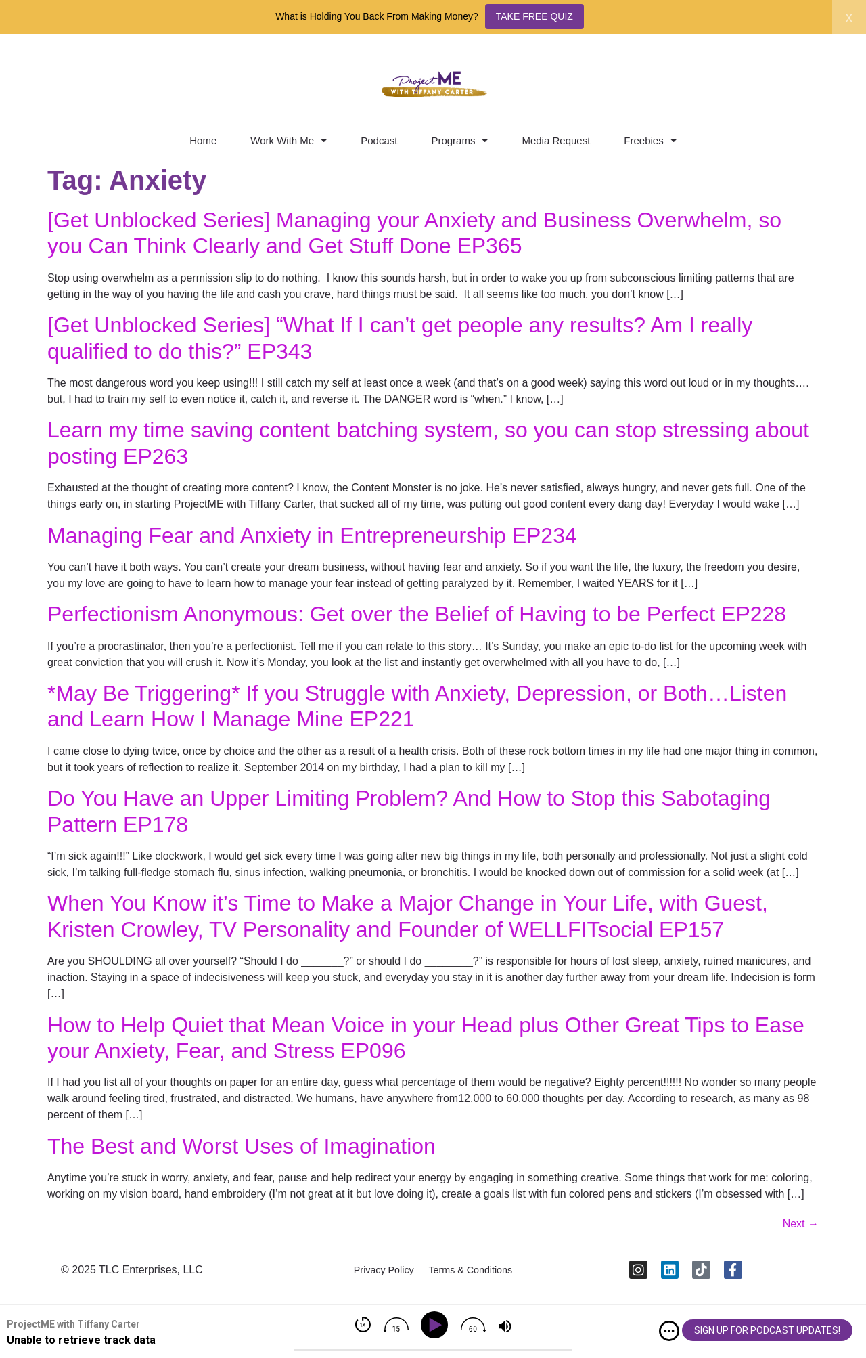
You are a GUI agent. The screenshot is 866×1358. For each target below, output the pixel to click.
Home (202, 140)
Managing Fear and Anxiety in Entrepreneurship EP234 (312, 535)
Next (801, 1223)
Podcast (379, 140)
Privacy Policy (375, 1274)
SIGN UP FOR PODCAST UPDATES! (767, 1330)
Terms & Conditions (477, 1274)
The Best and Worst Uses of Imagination (241, 1146)
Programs (459, 140)
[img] (669, 1331)
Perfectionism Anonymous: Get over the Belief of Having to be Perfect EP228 (416, 614)
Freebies (650, 140)
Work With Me (288, 140)
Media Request (556, 140)
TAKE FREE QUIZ (534, 16)
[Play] (437, 1325)
